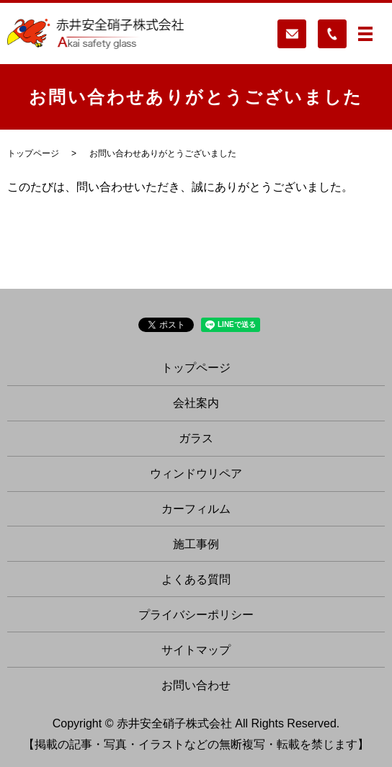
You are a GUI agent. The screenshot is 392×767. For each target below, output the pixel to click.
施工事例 (196, 544)
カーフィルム (196, 509)
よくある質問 (196, 579)
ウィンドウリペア (196, 473)
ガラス (196, 438)
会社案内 (196, 403)
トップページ (33, 153)
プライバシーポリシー (196, 615)
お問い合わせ (196, 685)
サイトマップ (196, 650)
